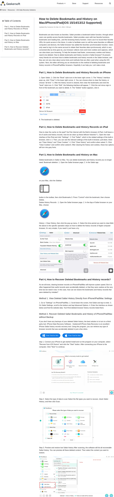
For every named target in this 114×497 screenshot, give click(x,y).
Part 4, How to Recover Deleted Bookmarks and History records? (17, 48)
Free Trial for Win (52, 335)
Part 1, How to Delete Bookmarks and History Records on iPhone (17, 28)
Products (61, 3)
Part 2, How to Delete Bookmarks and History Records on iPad (17, 34)
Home (4, 10)
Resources (99, 3)
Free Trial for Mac (74, 335)
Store (74, 3)
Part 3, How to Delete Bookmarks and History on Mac (17, 41)
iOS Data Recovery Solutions (26, 10)
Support (85, 3)
